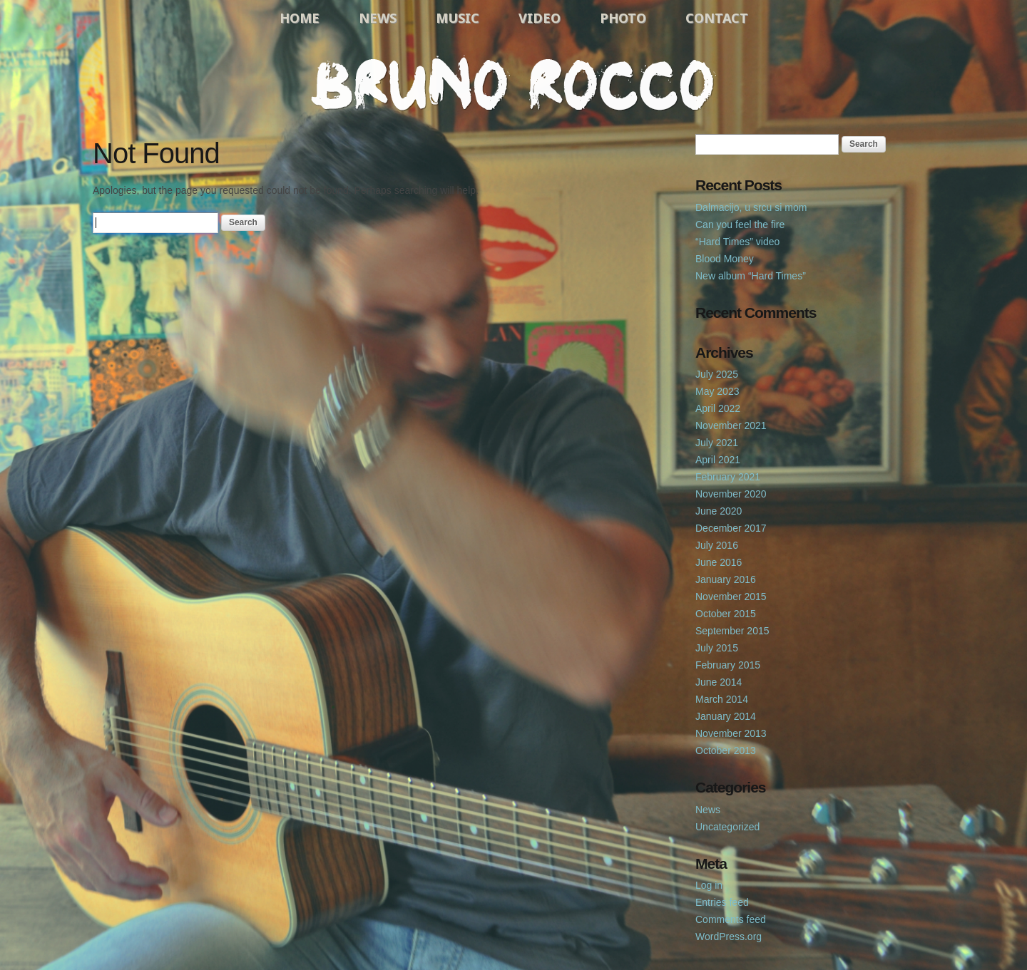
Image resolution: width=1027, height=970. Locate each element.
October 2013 (725, 750)
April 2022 (717, 408)
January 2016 (725, 579)
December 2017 (731, 528)
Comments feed (730, 919)
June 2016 (718, 562)
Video (539, 17)
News (378, 17)
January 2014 (725, 716)
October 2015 (725, 613)
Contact (716, 17)
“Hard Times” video (737, 241)
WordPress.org (728, 936)
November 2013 (731, 733)
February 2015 (727, 665)
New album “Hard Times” (750, 276)
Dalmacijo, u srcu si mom (751, 207)
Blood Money (724, 258)
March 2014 (721, 699)
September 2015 (732, 630)
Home (300, 17)
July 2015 (716, 648)
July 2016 (716, 545)
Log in (708, 885)
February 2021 (727, 477)
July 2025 (716, 374)
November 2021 (731, 425)
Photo (623, 17)
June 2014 (718, 682)
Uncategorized (727, 826)
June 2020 (718, 511)
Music (457, 17)
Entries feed (722, 902)
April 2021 (717, 459)
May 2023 (717, 391)
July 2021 (716, 442)
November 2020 (731, 494)
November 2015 (731, 596)
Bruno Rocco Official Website (513, 83)
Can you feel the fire (740, 224)
